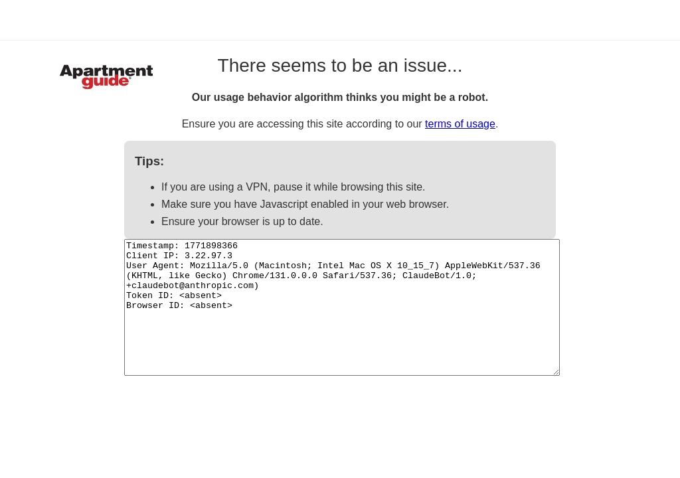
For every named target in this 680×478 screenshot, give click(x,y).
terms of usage (460, 123)
